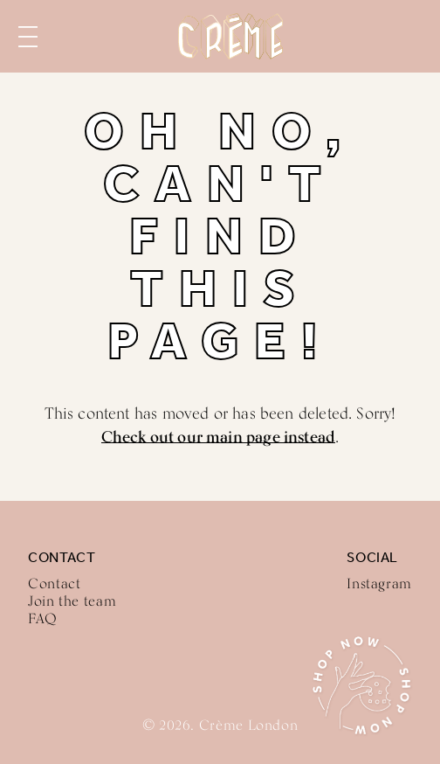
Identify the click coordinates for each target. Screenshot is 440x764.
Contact (54, 583)
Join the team (72, 601)
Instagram (379, 583)
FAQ (43, 618)
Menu (27, 36)
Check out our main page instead (218, 436)
